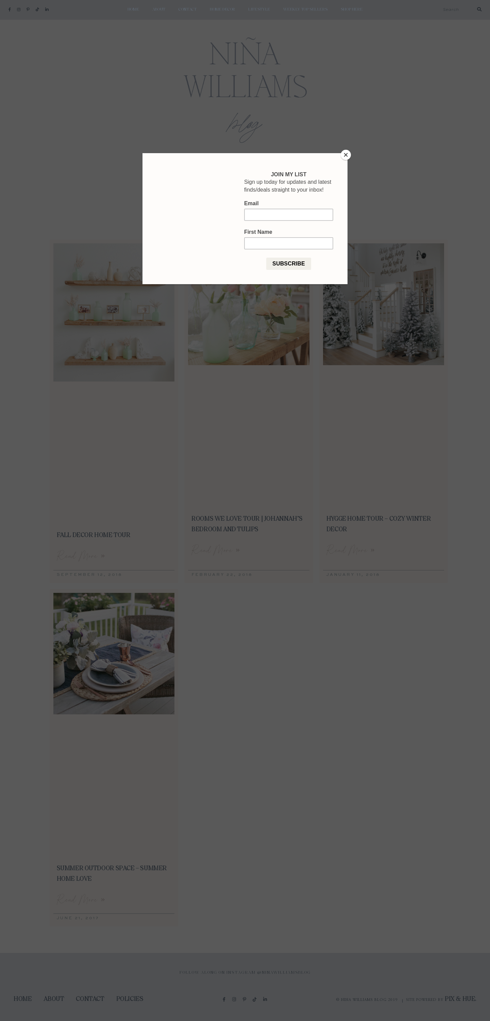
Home (133, 9)
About (159, 9)
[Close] (346, 155)
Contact (188, 9)
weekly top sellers (305, 9)
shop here (351, 9)
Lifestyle (259, 9)
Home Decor (222, 9)
